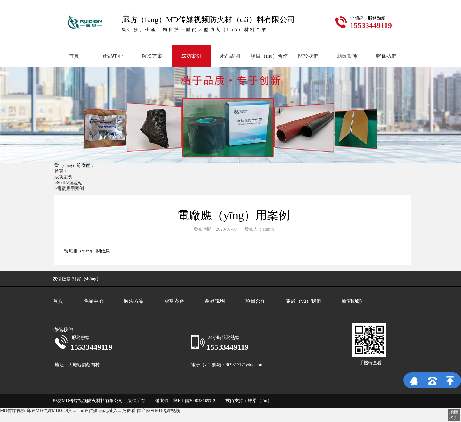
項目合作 (255, 301)
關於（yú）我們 (303, 301)
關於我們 (308, 56)
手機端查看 (370, 362)
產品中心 (113, 56)
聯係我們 (386, 56)
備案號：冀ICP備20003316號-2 (181, 400)
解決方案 (152, 56)
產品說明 (230, 56)
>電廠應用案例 (69, 188)
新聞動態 (347, 56)
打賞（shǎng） (86, 279)
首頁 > (61, 171)
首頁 (74, 56)
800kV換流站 (70, 182)
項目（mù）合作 (269, 56)
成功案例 (191, 56)
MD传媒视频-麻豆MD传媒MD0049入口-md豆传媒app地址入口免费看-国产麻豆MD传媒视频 (90, 410)
